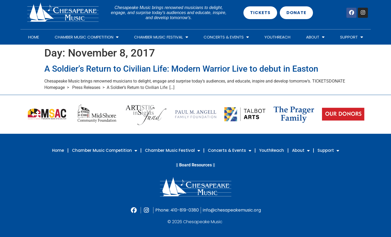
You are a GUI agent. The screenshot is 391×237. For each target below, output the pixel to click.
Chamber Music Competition (86, 37)
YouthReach (277, 37)
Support (351, 37)
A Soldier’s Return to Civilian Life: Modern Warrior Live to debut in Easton (181, 69)
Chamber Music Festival (161, 37)
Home (33, 37)
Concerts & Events (226, 37)
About (315, 37)
